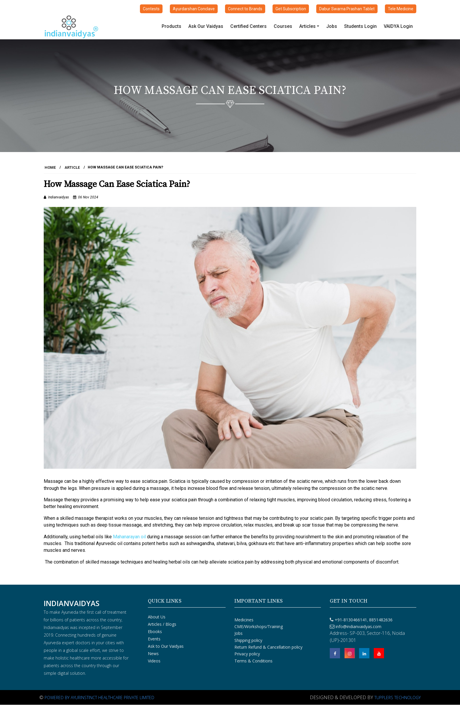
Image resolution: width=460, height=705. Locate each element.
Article (72, 167)
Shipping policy (248, 640)
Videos (154, 661)
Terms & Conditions (253, 661)
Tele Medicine (400, 8)
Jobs (331, 26)
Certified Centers (248, 26)
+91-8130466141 (351, 620)
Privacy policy (247, 654)
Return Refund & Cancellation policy (268, 647)
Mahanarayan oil (129, 536)
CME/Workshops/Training (258, 626)
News (153, 653)
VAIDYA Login (398, 26)
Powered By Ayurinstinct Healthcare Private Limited (99, 697)
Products (171, 26)
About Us (156, 617)
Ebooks (155, 631)
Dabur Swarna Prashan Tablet (347, 8)
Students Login (360, 26)
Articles (307, 26)
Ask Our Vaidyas (205, 26)
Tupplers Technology (397, 697)
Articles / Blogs (162, 624)
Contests (151, 8)
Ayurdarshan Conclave (194, 8)
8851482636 (380, 620)
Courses (283, 26)
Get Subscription (290, 8)
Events (154, 639)
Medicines (243, 620)
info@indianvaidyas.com (358, 626)
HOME (50, 167)
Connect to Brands (245, 8)
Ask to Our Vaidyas (166, 646)
